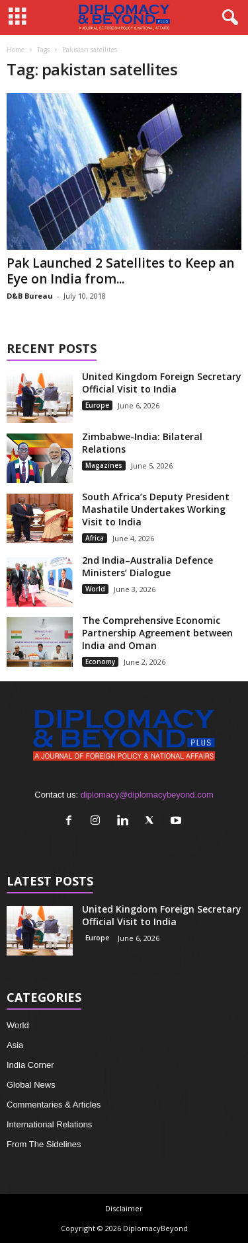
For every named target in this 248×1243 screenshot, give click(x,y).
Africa (94, 538)
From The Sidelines (44, 1144)
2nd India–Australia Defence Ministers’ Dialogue (147, 566)
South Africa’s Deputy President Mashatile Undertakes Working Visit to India (155, 509)
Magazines (103, 465)
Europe (97, 405)
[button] (227, 17)
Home (15, 49)
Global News (31, 1085)
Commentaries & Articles (54, 1105)
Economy (100, 661)
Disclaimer (124, 1208)
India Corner (30, 1065)
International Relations (49, 1124)
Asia (15, 1045)
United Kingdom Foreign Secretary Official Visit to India (161, 382)
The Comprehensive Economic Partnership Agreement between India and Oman (157, 633)
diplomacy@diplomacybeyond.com (147, 795)
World (95, 588)
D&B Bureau (30, 296)
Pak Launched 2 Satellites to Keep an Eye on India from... (120, 270)
